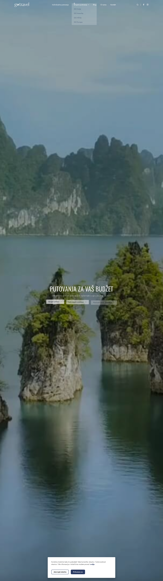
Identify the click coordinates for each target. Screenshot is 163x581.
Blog (94, 4)
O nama (103, 4)
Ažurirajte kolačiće (60, 572)
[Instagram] (148, 5)
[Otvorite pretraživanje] (137, 5)
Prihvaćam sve (78, 572)
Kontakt (113, 4)
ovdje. (92, 564)
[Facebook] (144, 5)
